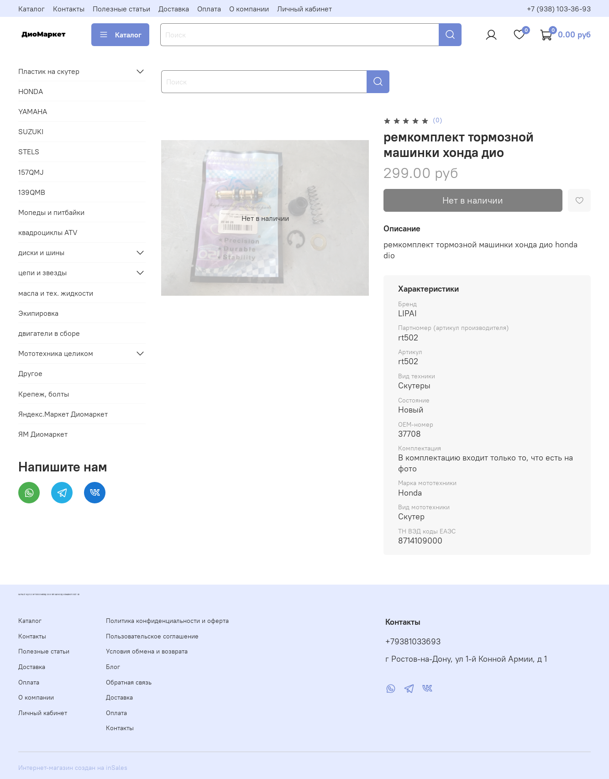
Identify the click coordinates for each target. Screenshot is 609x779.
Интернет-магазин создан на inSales (72, 767)
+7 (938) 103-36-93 (559, 8)
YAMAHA (32, 111)
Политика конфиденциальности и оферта (167, 621)
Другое (30, 373)
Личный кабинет (304, 8)
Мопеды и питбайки (51, 212)
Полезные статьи (121, 8)
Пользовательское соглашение (152, 636)
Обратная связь (129, 682)
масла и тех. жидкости (55, 293)
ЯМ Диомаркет (43, 434)
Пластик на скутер (48, 71)
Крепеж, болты (43, 393)
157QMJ (31, 172)
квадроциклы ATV (48, 232)
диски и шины (41, 252)
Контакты (68, 8)
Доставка (173, 8)
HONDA (30, 91)
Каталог (31, 8)
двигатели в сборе (49, 333)
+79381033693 (413, 642)
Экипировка (38, 313)
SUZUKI (30, 131)
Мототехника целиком (55, 353)
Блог (113, 667)
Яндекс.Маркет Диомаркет (63, 413)
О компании (249, 8)
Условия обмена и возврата (147, 651)
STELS (28, 151)
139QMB (31, 192)
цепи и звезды (42, 272)
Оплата (209, 8)
